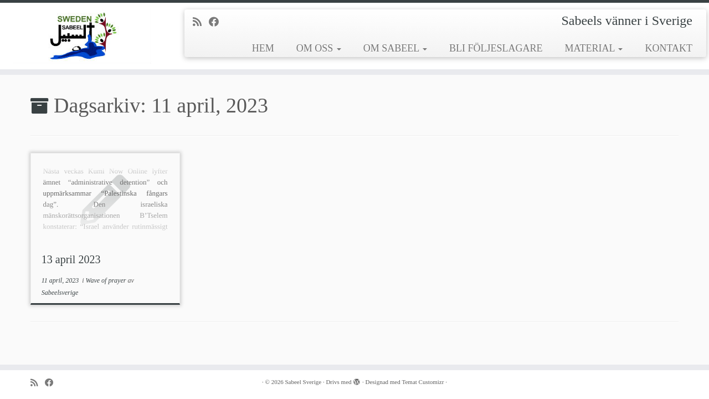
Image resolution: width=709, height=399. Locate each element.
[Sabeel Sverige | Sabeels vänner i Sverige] (81, 36)
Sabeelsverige (60, 292)
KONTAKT (668, 48)
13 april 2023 (71, 259)
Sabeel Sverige (303, 381)
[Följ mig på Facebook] (217, 22)
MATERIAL (594, 48)
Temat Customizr (423, 381)
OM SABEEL (395, 48)
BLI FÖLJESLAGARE (496, 48)
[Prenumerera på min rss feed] (201, 22)
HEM (263, 48)
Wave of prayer (107, 280)
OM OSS (318, 48)
